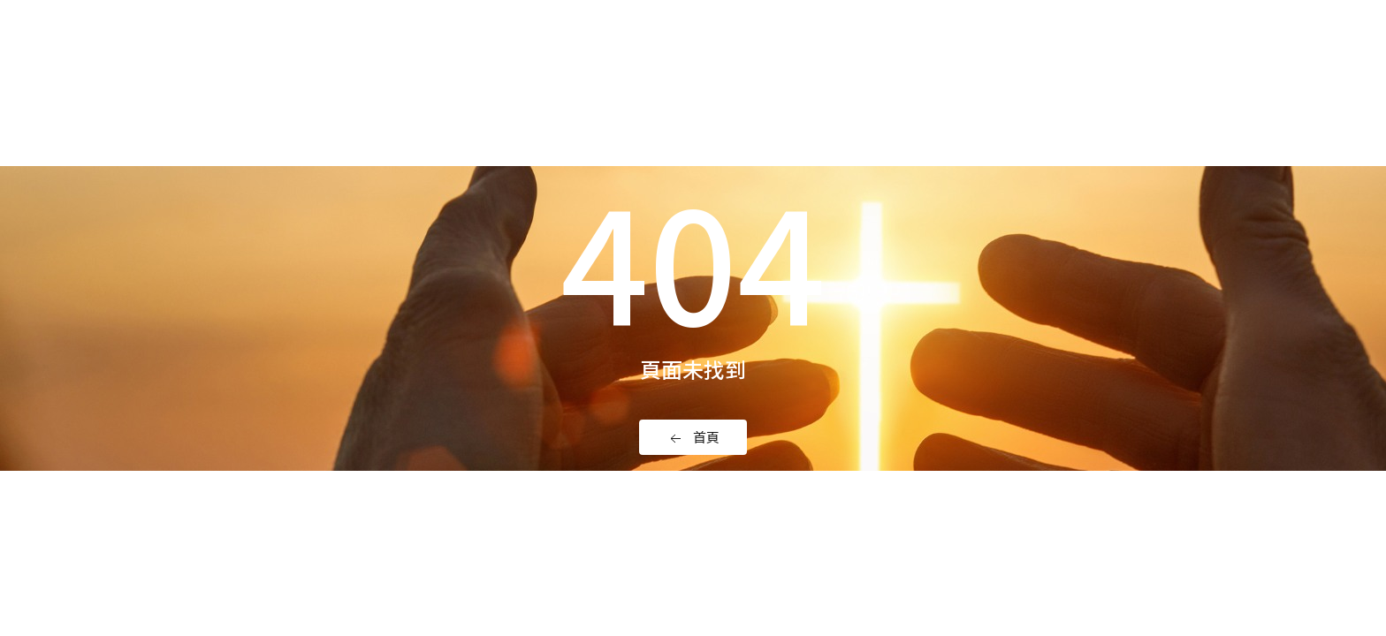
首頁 (693, 438)
